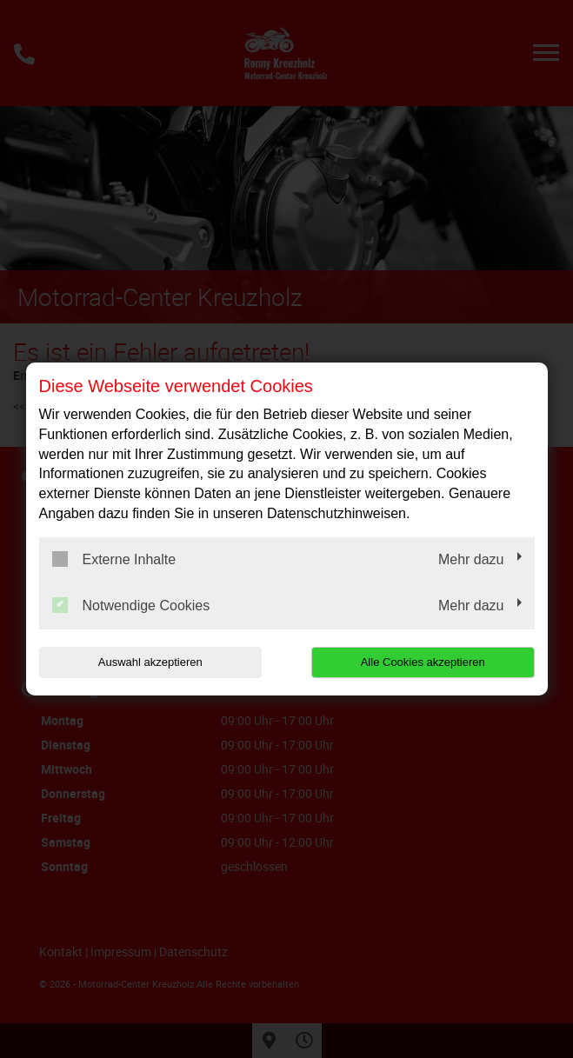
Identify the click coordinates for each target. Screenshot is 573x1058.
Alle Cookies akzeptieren (423, 662)
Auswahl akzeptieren (150, 662)
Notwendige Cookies (131, 605)
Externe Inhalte (114, 559)
